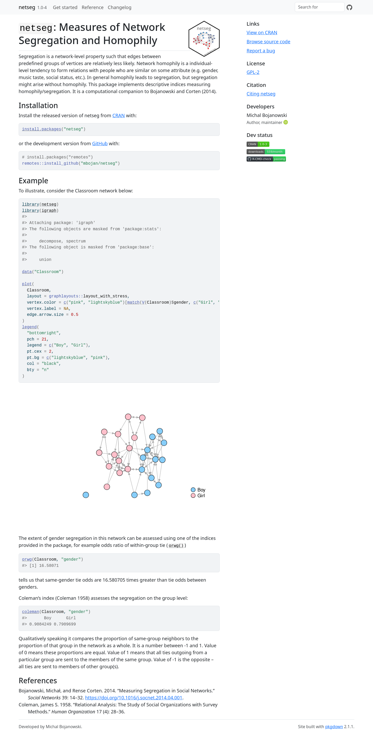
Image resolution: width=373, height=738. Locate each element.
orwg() (176, 546)
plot (27, 284)
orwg (27, 559)
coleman (30, 612)
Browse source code (268, 41)
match (133, 302)
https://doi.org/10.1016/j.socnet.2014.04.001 (133, 697)
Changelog (120, 7)
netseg (27, 7)
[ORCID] (286, 122)
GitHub (100, 143)
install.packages (41, 129)
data (27, 272)
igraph (49, 210)
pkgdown (334, 726)
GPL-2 (253, 72)
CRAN (118, 115)
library (30, 204)
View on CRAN (262, 32)
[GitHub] (349, 7)
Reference (93, 7)
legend (29, 327)
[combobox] (320, 7)
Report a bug (261, 50)
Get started (65, 7)
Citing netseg (261, 93)
